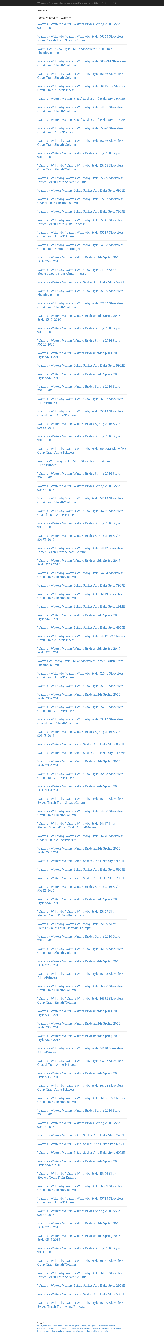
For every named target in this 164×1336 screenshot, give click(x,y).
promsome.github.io (116, 1328)
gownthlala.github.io (45, 1328)
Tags (114, 3)
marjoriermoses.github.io (62, 1328)
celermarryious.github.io (81, 1328)
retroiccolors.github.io (73, 1326)
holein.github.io (43, 1326)
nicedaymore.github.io (107, 1326)
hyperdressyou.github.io (46, 1331)
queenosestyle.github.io (100, 1328)
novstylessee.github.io (90, 1326)
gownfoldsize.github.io (81, 1331)
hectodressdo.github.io (64, 1331)
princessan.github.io (56, 1326)
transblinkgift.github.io (99, 1331)
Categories (105, 3)
